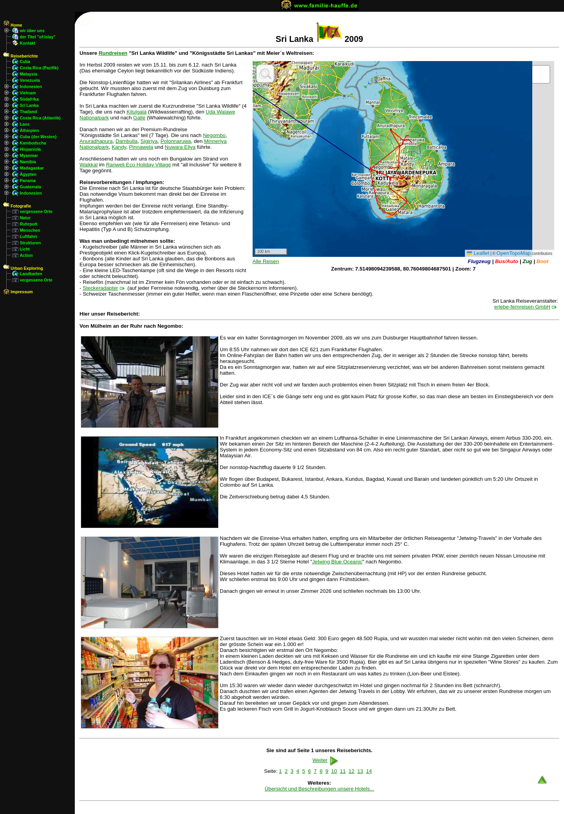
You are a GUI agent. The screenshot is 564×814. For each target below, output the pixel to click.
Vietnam (28, 92)
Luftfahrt (28, 236)
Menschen (30, 230)
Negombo (214, 135)
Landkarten (31, 273)
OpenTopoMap (514, 253)
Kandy (119, 147)
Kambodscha (33, 143)
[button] (541, 74)
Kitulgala (136, 112)
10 (334, 771)
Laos (24, 124)
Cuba (25, 61)
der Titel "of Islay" (37, 36)
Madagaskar (32, 168)
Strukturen (30, 242)
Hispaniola (30, 149)
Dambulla (126, 141)
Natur (25, 217)
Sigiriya (149, 141)
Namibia (28, 161)
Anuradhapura (96, 141)
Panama (28, 180)
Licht (24, 249)
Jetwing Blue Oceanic (337, 562)
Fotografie (17, 206)
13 (360, 771)
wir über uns (32, 30)
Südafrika (29, 99)
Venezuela (30, 80)
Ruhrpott (28, 224)
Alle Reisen (266, 261)
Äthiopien (29, 130)
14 (369, 771)
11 (343, 771)
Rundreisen (113, 53)
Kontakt (27, 43)
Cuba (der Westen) (38, 136)
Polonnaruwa (176, 141)
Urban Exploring (23, 268)
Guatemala (30, 186)
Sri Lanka (29, 105)
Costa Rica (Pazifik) (39, 67)
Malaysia (28, 74)
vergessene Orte (36, 211)
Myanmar (29, 155)
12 (351, 771)
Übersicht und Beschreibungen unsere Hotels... (319, 789)
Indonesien (31, 86)
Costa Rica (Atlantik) (40, 118)
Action (26, 255)
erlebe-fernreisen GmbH (522, 307)
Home (12, 25)
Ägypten (28, 174)
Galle (139, 118)
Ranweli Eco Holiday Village (138, 165)
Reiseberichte (20, 56)
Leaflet (478, 253)
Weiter (326, 760)
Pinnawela (141, 147)
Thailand (28, 111)
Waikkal (89, 165)
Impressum (18, 291)
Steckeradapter (100, 288)
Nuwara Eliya (180, 147)
